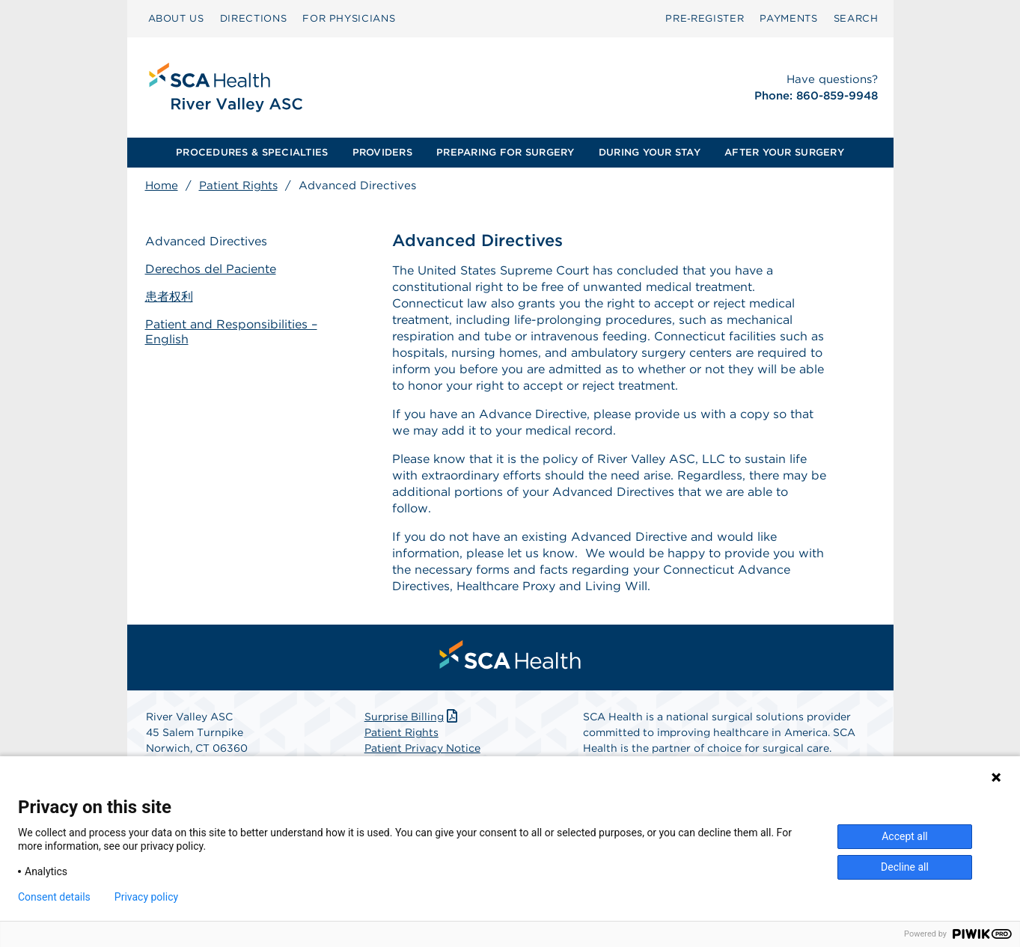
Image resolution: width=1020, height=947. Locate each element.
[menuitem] (176, 18)
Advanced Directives (206, 241)
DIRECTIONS (253, 18)
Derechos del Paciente (210, 269)
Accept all (905, 836)
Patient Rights (238, 185)
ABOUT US (176, 18)
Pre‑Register (704, 18)
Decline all (905, 867)
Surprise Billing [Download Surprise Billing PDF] (412, 717)
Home (161, 185)
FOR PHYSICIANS (348, 18)
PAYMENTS (788, 18)
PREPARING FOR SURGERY (505, 152)
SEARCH (856, 18)
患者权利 (169, 296)
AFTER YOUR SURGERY (784, 152)
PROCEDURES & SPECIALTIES (252, 152)
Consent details (54, 897)
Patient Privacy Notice (422, 748)
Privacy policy (146, 897)
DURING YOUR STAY (649, 152)
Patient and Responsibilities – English (231, 332)
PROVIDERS (382, 152)
